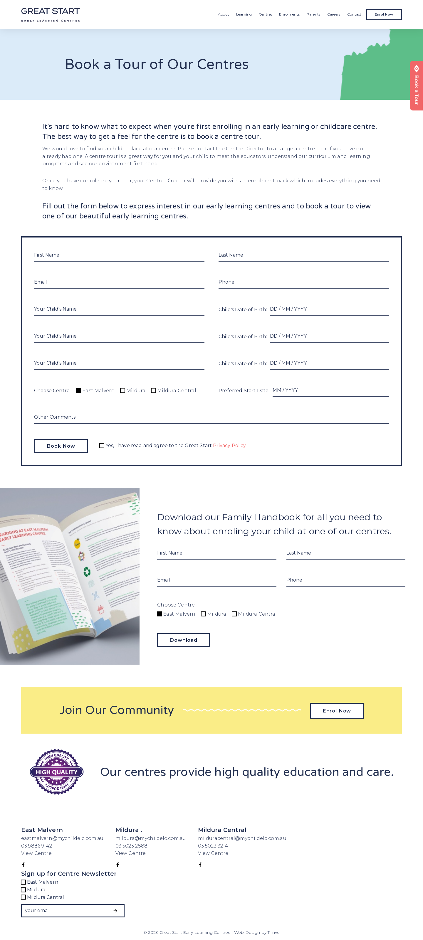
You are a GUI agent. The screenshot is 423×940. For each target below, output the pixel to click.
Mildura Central (173, 390)
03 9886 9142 (37, 844)
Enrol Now (384, 14)
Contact (354, 14)
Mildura (132, 390)
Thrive (274, 931)
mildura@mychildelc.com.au (150, 837)
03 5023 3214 (213, 844)
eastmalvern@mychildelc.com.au (62, 837)
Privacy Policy (230, 445)
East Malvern (95, 390)
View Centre (36, 852)
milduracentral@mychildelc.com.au (242, 837)
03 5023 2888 (131, 844)
